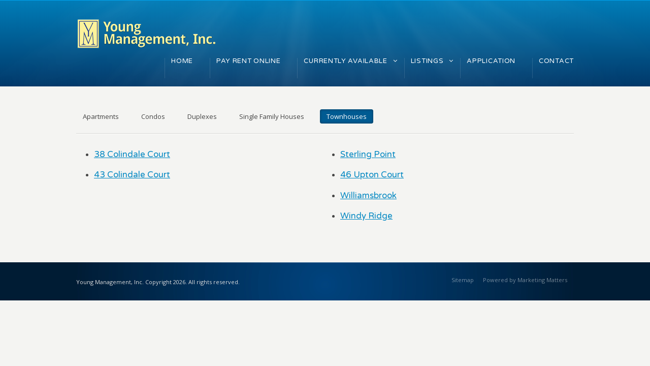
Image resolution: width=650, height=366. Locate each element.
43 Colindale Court (132, 174)
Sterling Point (368, 154)
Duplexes (202, 116)
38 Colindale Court (132, 154)
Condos (153, 116)
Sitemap (462, 280)
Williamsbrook (368, 195)
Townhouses (347, 116)
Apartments (101, 116)
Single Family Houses (271, 116)
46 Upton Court (372, 174)
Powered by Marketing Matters (525, 280)
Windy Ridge (366, 215)
